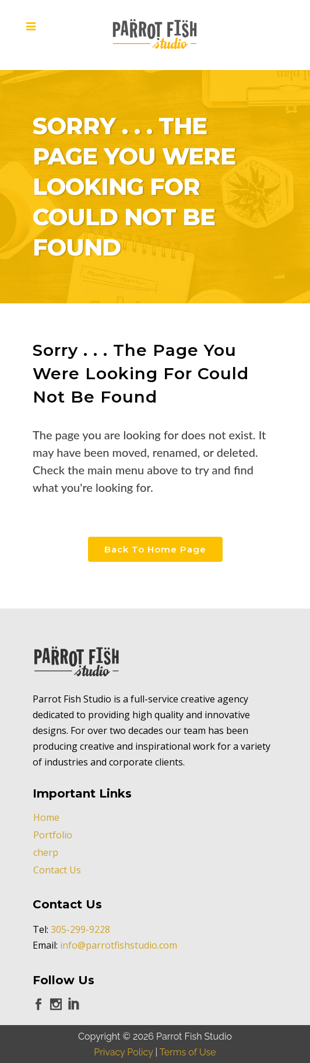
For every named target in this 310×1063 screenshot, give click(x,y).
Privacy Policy (123, 1052)
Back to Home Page (155, 549)
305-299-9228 (80, 929)
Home (46, 817)
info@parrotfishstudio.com (118, 945)
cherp (45, 852)
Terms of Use (188, 1052)
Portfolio (52, 834)
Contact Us (57, 869)
